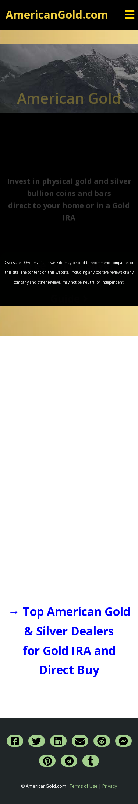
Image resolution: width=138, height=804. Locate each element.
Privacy (109, 786)
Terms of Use (84, 786)
